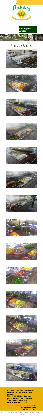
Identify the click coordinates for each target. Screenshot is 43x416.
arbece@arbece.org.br (18, 402)
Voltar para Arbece (25, 29)
